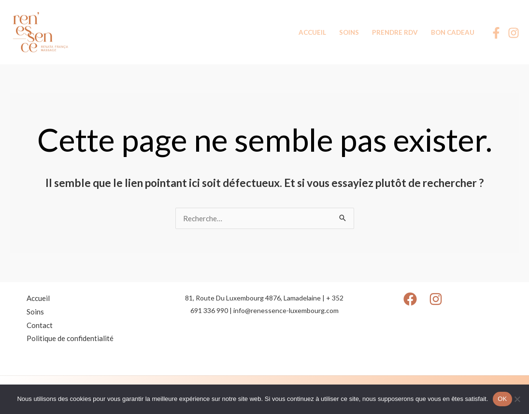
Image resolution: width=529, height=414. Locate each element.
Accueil (38, 298)
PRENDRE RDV (395, 32)
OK (502, 398)
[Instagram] (513, 33)
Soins (35, 311)
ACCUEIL (312, 32)
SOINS (349, 32)
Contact (40, 325)
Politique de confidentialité (70, 338)
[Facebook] (496, 33)
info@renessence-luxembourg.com (286, 310)
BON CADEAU (452, 32)
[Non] (517, 399)
